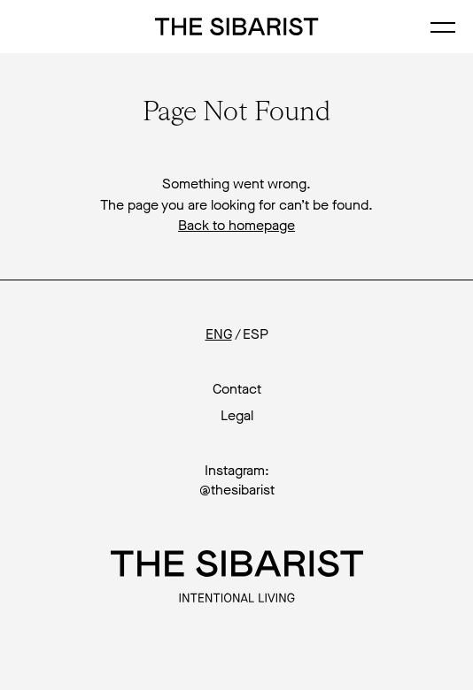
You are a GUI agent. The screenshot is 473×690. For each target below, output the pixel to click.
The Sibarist (237, 26)
